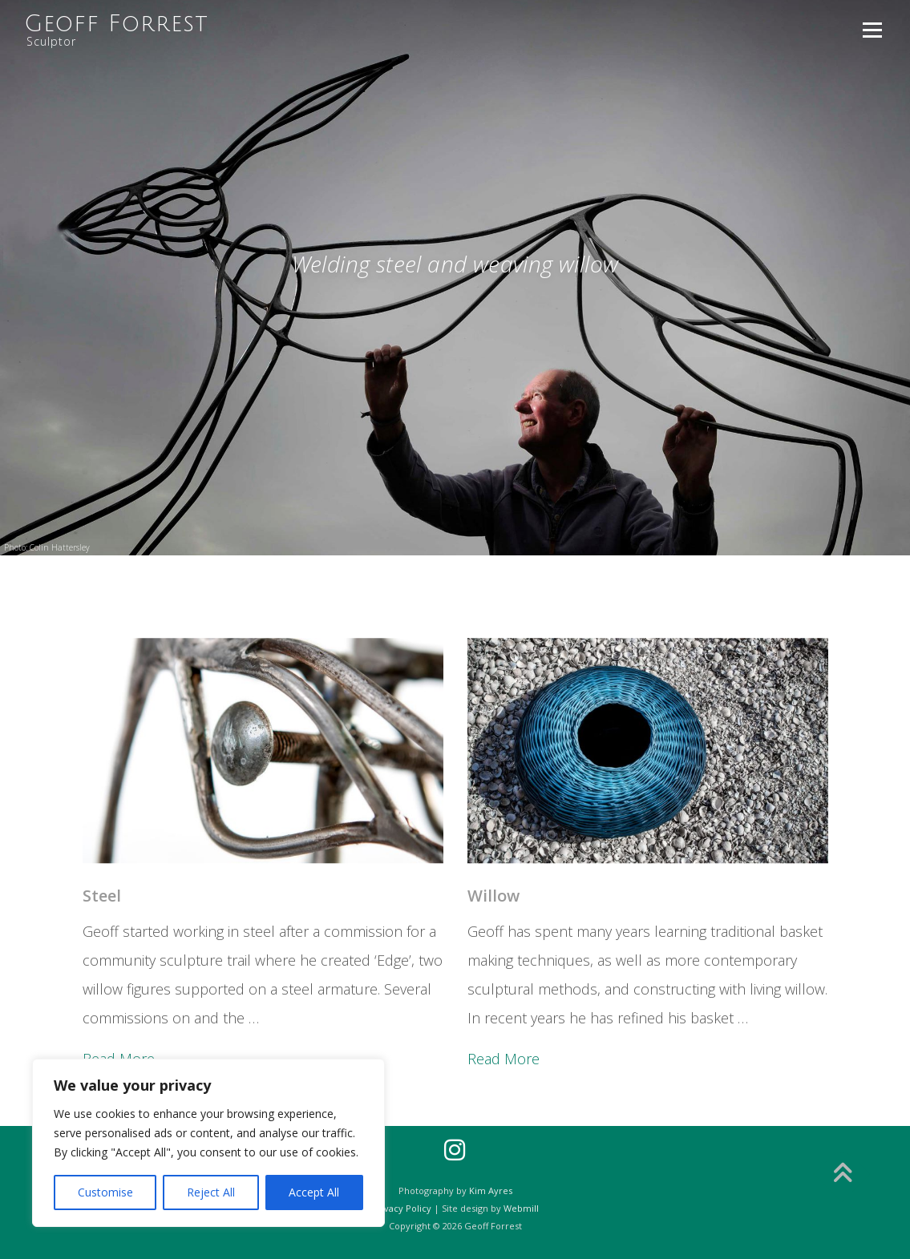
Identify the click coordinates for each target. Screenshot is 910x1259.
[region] (208, 1143)
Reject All (211, 1192)
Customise (105, 1192)
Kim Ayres (490, 1190)
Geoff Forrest (116, 24)
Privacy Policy (401, 1208)
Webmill (521, 1208)
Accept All (314, 1192)
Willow (493, 1090)
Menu (872, 29)
